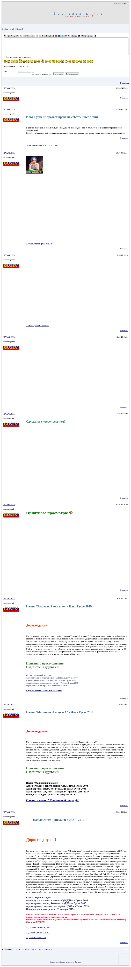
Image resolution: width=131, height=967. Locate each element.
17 (42, 949)
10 (26, 949)
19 (47, 949)
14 (35, 949)
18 (45, 949)
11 (28, 949)
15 (38, 949)
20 (49, 949)
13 (33, 949)
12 (30, 949)
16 (40, 949)
